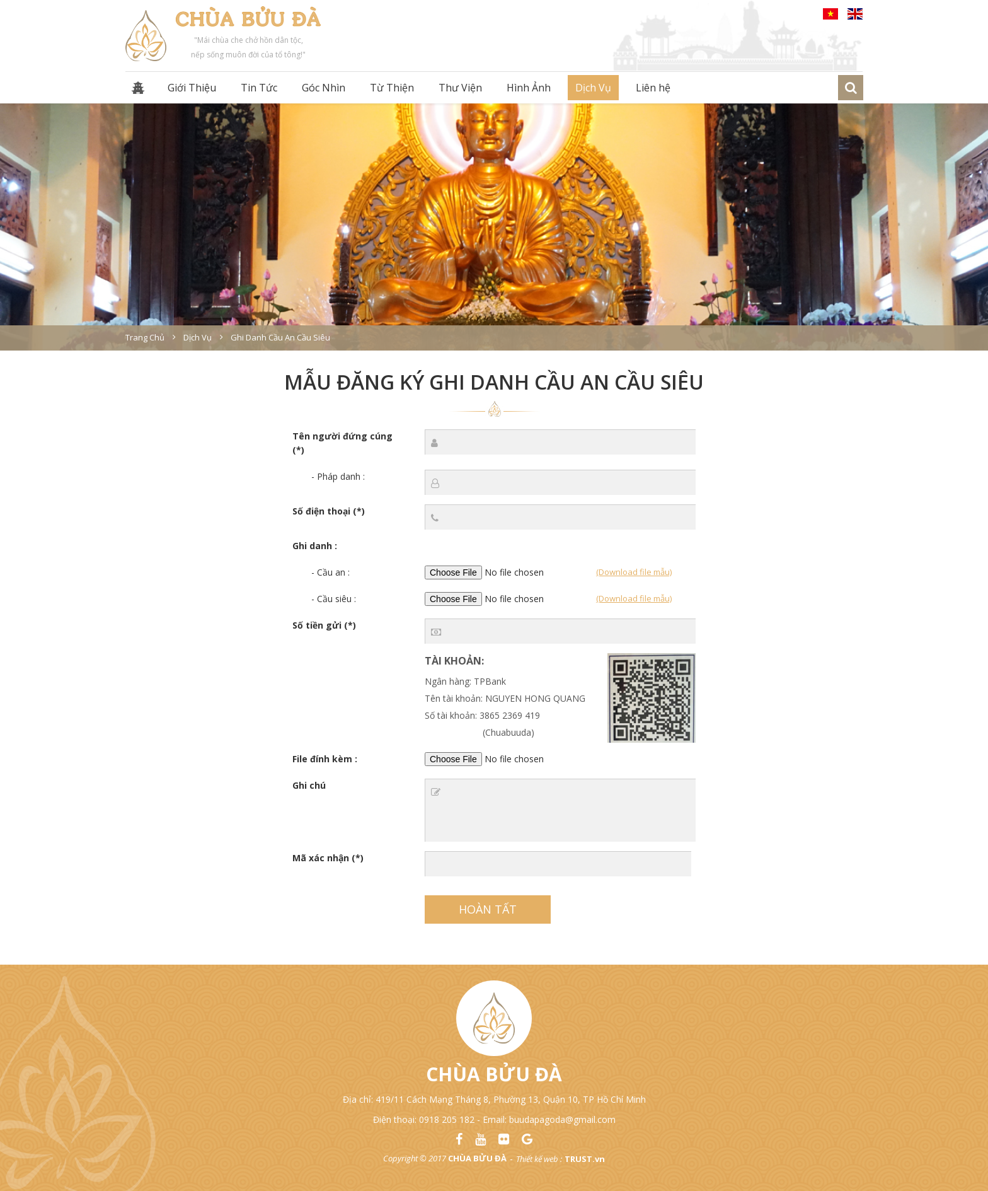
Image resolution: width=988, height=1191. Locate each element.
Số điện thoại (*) (328, 511)
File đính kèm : (324, 759)
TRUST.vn (585, 1159)
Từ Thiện (392, 88)
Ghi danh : (314, 546)
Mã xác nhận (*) (328, 858)
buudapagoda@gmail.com (562, 1119)
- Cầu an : (330, 572)
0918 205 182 (446, 1119)
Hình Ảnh (529, 88)
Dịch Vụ (593, 88)
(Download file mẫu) (634, 572)
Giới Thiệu (192, 88)
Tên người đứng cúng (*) (342, 443)
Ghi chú (309, 785)
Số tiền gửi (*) (324, 625)
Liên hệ (653, 88)
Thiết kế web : (539, 1159)
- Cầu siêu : (333, 599)
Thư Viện (460, 88)
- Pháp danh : (338, 476)
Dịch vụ (197, 337)
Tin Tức (259, 88)
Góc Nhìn (323, 88)
